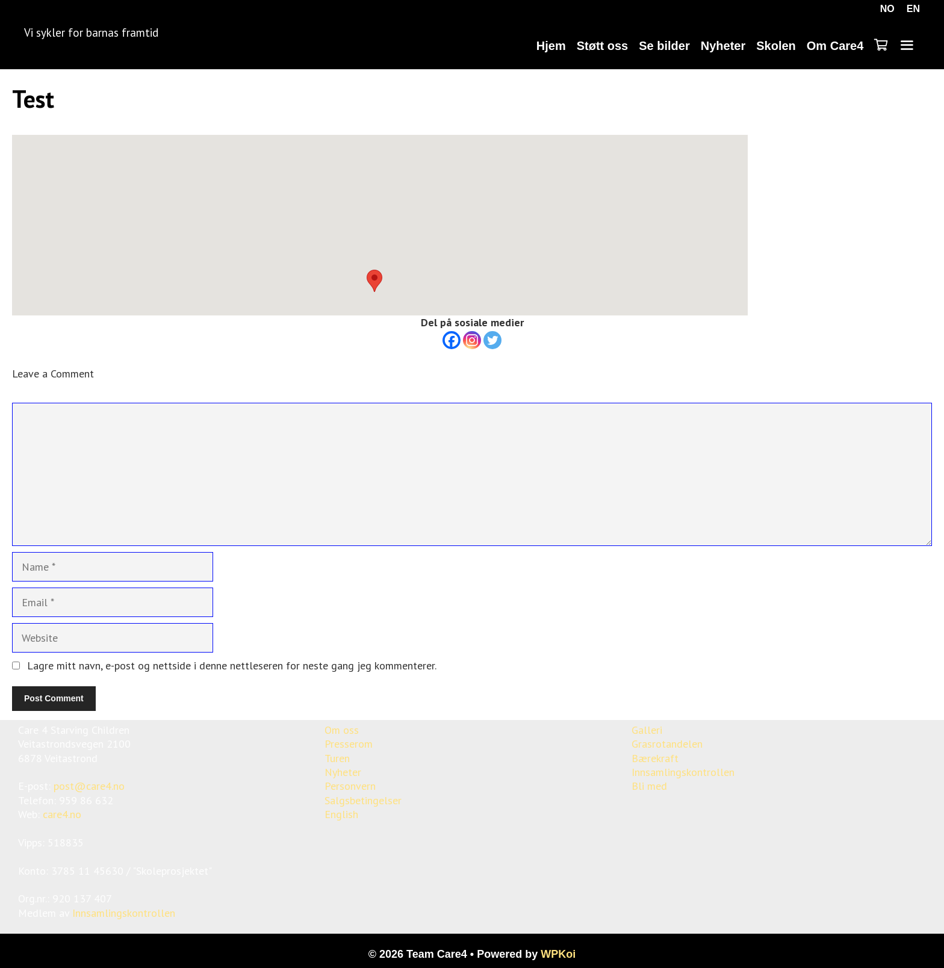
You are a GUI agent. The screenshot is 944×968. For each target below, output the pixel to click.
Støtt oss (603, 45)
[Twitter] (492, 340)
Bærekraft (655, 758)
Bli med (649, 786)
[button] (374, 281)
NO (887, 9)
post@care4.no (89, 786)
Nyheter (723, 45)
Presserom (348, 744)
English (341, 814)
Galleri (647, 730)
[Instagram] (472, 340)
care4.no (62, 814)
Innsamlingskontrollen (123, 913)
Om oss (341, 730)
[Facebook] (451, 340)
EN (913, 9)
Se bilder (664, 45)
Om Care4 (835, 45)
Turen (337, 758)
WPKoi (558, 954)
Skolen (776, 45)
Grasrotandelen (667, 744)
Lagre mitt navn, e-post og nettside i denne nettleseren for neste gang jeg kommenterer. (231, 665)
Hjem (551, 45)
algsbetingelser (366, 800)
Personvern (350, 786)
